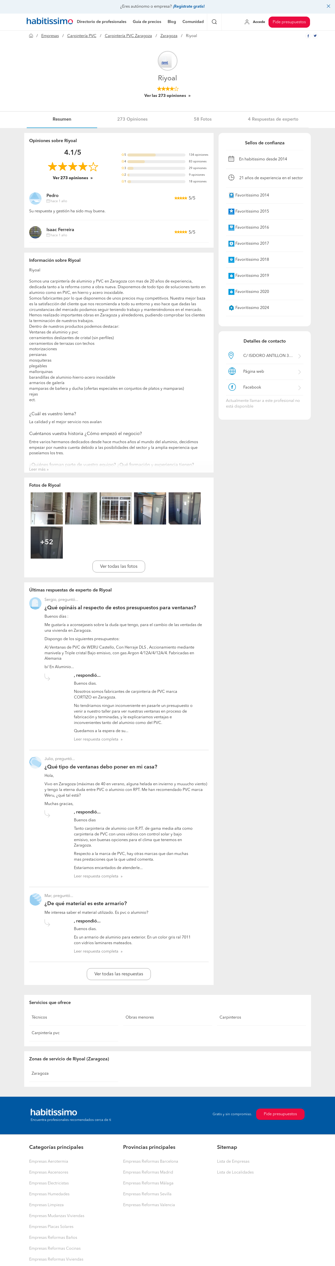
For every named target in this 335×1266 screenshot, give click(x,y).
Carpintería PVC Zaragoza (128, 36)
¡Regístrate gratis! (189, 7)
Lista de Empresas (233, 1162)
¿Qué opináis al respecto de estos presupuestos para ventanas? (120, 608)
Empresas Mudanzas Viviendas (56, 1216)
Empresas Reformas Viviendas (56, 1260)
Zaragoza (169, 36)
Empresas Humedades (49, 1194)
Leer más (37, 470)
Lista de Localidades (235, 1173)
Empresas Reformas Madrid (148, 1173)
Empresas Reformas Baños (53, 1238)
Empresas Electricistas (49, 1183)
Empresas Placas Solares (51, 1227)
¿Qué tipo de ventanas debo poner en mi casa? (101, 767)
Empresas (50, 36)
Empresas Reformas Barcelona (150, 1162)
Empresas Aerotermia (48, 1162)
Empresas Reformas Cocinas (55, 1249)
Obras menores (140, 1018)
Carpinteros (230, 1018)
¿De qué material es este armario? (86, 903)
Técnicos (39, 1018)
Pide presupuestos (289, 22)
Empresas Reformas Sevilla (147, 1194)
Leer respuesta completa (96, 740)
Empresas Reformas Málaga (148, 1183)
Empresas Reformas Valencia (149, 1205)
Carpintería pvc (46, 1033)
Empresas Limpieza (46, 1205)
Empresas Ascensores (48, 1173)
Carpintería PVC (81, 36)
